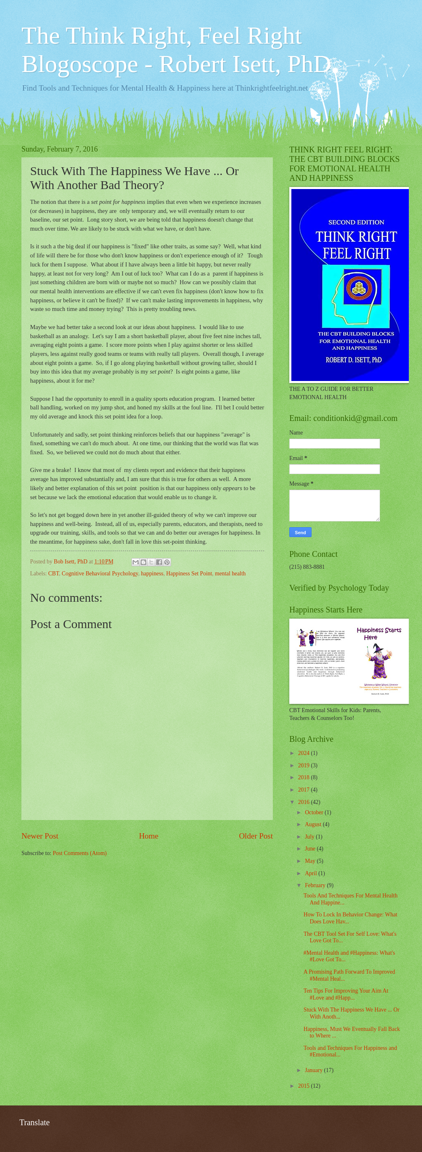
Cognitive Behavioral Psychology (100, 573)
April (312, 873)
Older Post (256, 836)
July (310, 837)
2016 (304, 802)
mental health (230, 573)
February (316, 885)
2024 (304, 753)
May (311, 861)
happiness (152, 573)
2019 (304, 765)
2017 (304, 790)
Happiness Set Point (189, 573)
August (314, 824)
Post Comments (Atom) (80, 853)
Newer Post (40, 836)
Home (148, 836)
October (315, 812)
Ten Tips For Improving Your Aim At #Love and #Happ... (345, 994)
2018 (304, 777)
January (314, 1070)
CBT (53, 573)
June (311, 849)
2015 (304, 1086)
